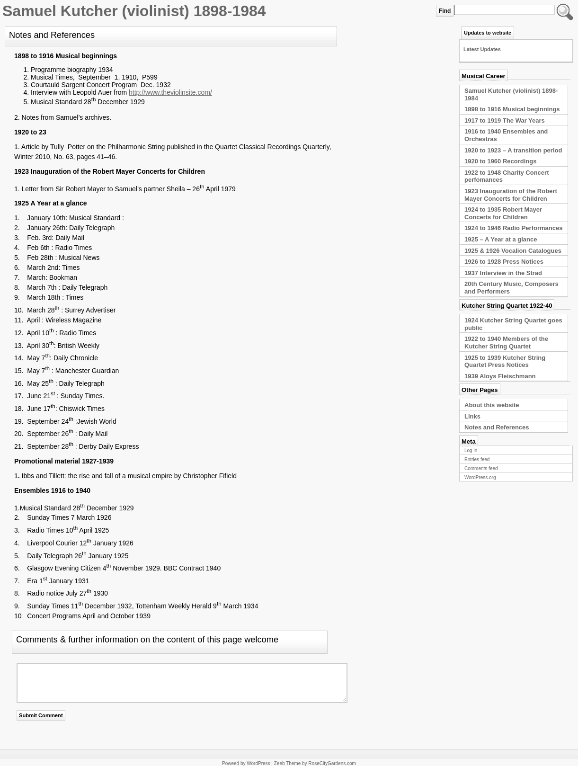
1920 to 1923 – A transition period (513, 150)
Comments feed (481, 468)
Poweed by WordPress (246, 763)
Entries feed (476, 459)
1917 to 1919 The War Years (504, 120)
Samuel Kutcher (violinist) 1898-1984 (134, 10)
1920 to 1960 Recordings (500, 161)
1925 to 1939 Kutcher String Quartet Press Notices (504, 361)
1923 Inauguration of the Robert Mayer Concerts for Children (510, 194)
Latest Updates (482, 49)
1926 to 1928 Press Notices (503, 261)
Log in (470, 450)
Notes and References (496, 427)
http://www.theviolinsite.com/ (170, 92)
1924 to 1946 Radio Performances (513, 228)
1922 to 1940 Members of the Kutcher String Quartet (506, 342)
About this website (491, 405)
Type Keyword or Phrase (563, 11)
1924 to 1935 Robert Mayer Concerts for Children (503, 213)
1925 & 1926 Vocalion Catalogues (512, 250)
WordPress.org (480, 477)
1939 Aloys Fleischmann (500, 376)
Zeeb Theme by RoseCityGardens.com (315, 763)
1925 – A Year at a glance (500, 239)
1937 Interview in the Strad (503, 272)
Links (472, 416)
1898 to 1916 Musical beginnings (512, 109)
